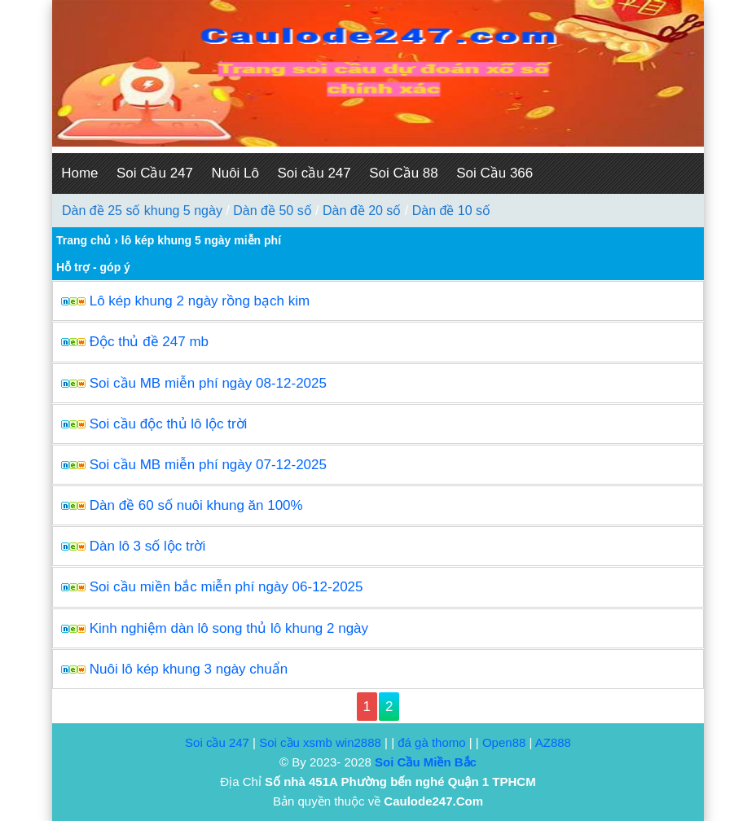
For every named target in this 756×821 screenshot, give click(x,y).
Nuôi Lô (235, 173)
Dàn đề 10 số (451, 210)
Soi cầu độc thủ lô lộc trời (169, 424)
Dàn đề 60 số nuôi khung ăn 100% (196, 505)
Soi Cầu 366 (494, 173)
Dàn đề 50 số (272, 210)
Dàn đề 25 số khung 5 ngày (142, 210)
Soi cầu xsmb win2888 (320, 742)
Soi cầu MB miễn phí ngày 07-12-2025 (208, 464)
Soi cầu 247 (313, 173)
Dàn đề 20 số (362, 210)
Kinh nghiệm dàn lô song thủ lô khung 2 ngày (229, 628)
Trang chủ (83, 240)
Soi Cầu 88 (403, 173)
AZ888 (553, 742)
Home (79, 173)
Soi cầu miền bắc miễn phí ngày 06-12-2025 (226, 587)
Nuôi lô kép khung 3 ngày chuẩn (189, 669)
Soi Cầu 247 (154, 173)
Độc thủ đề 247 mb (149, 341)
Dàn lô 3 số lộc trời (147, 546)
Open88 (503, 742)
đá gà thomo (431, 742)
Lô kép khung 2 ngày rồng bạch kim (200, 301)
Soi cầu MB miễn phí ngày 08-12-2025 (208, 383)
